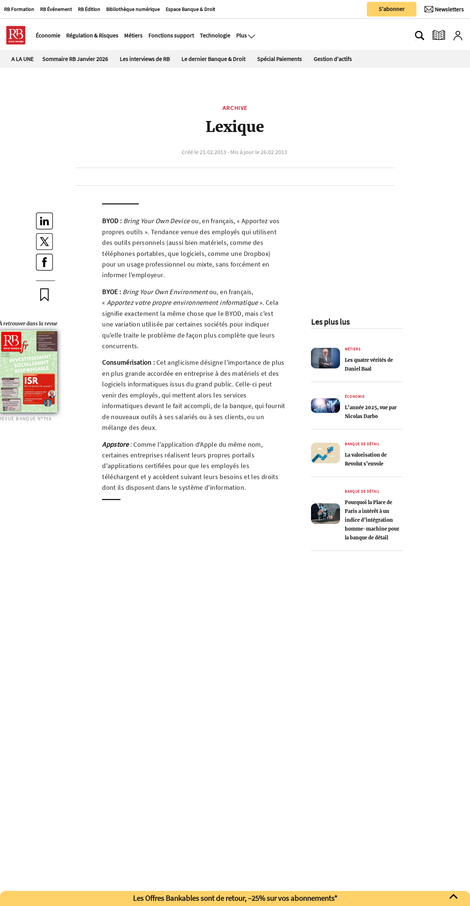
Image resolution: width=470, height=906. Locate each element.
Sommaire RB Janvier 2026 (75, 59)
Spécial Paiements (279, 59)
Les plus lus (330, 322)
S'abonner (392, 9)
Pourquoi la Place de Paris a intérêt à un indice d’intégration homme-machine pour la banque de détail (372, 520)
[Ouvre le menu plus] (250, 35)
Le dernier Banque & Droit (213, 59)
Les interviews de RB (145, 59)
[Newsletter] (444, 9)
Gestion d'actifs (333, 59)
